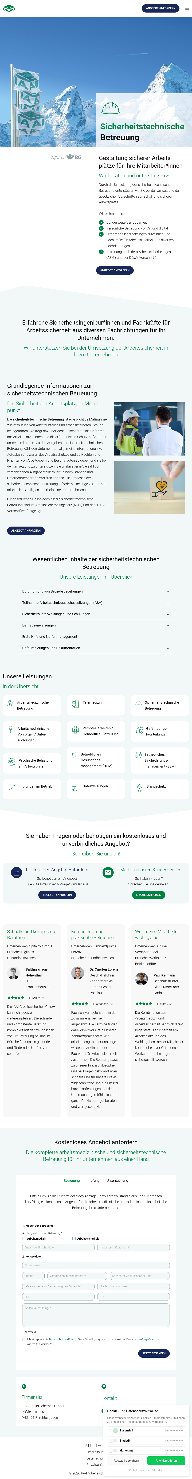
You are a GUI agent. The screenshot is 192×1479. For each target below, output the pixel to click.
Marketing (126, 1450)
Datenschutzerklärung (62, 1339)
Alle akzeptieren (166, 1460)
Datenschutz (157, 1470)
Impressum (144, 1470)
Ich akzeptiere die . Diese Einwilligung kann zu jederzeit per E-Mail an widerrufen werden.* (93, 1342)
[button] (96, 591)
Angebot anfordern (160, 8)
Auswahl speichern (126, 1460)
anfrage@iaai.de (149, 1339)
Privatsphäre (96, 1464)
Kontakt (133, 1470)
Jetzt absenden (154, 1353)
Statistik (125, 1440)
